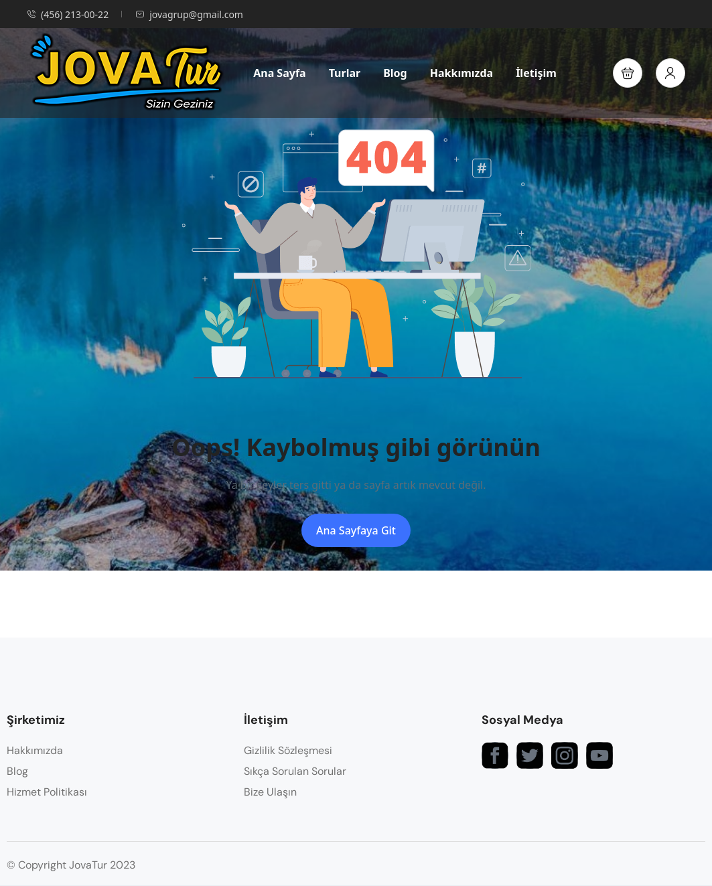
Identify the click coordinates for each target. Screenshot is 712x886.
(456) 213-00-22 (68, 14)
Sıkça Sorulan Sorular (295, 771)
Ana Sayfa (279, 73)
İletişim (536, 73)
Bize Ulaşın (270, 792)
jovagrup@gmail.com (189, 14)
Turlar (345, 73)
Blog (395, 73)
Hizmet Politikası (47, 792)
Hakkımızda (461, 73)
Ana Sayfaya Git (356, 530)
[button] (627, 73)
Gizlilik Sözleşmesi (288, 750)
